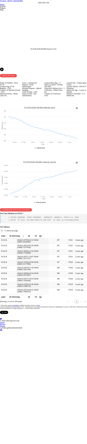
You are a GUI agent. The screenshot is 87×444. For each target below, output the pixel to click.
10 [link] (72, 371)
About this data (12, 116)
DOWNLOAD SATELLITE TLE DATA (21, 268)
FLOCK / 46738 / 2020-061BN (43, 15)
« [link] (36, 371)
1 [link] (44, 371)
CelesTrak (19, 376)
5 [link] (61, 371)
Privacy (40, 432)
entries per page (17, 297)
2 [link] (48, 371)
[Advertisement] (43, 49)
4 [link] (57, 371)
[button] (12, 304)
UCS (41, 376)
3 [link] (53, 371)
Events (49, 432)
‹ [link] (40, 371)
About (32, 432)
